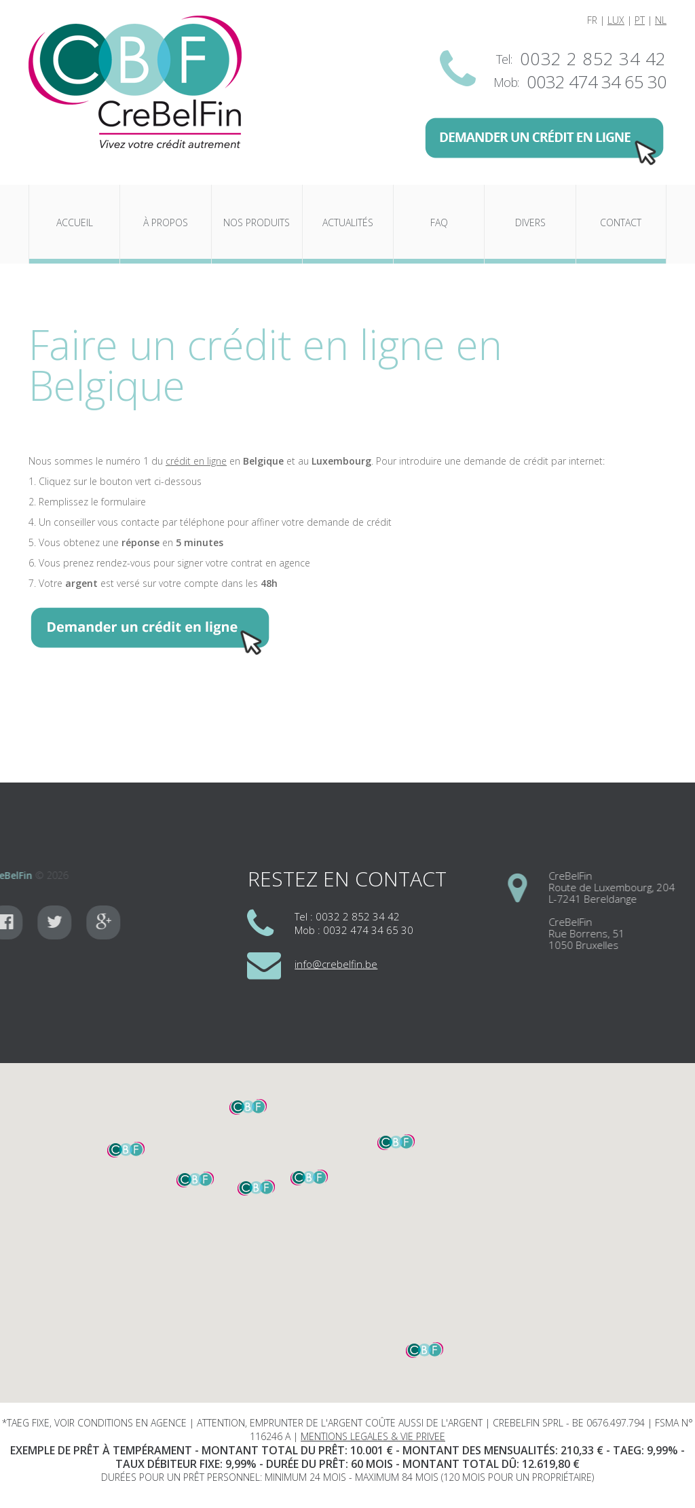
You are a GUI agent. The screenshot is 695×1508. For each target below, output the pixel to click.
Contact (620, 222)
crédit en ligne (196, 460)
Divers (530, 222)
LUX (615, 20)
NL (660, 20)
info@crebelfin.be (336, 964)
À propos (165, 222)
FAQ (439, 222)
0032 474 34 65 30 (596, 82)
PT (640, 20)
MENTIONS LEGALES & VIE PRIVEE (373, 1436)
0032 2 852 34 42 (593, 59)
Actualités (347, 222)
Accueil (74, 222)
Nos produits (256, 222)
